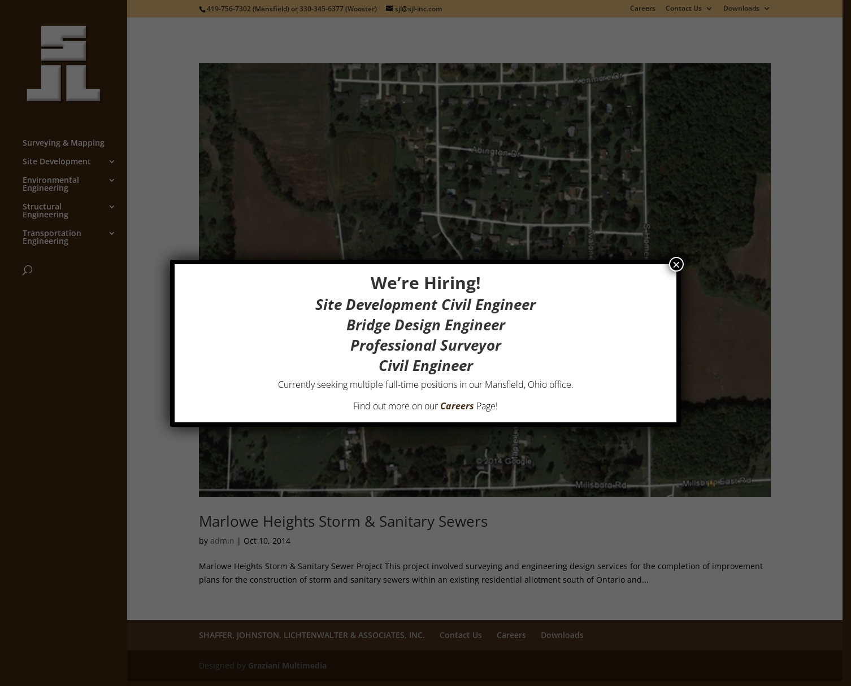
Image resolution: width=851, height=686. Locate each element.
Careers (457, 406)
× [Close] (676, 264)
